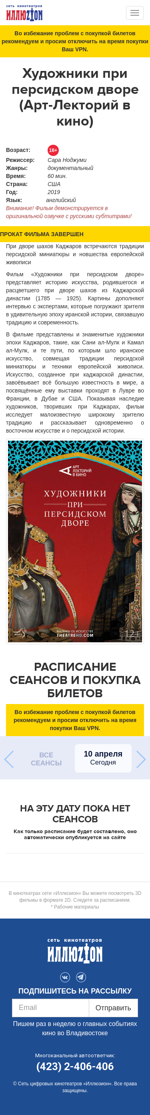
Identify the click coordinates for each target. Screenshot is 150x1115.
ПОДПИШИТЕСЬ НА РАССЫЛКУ (75, 991)
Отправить (113, 1008)
